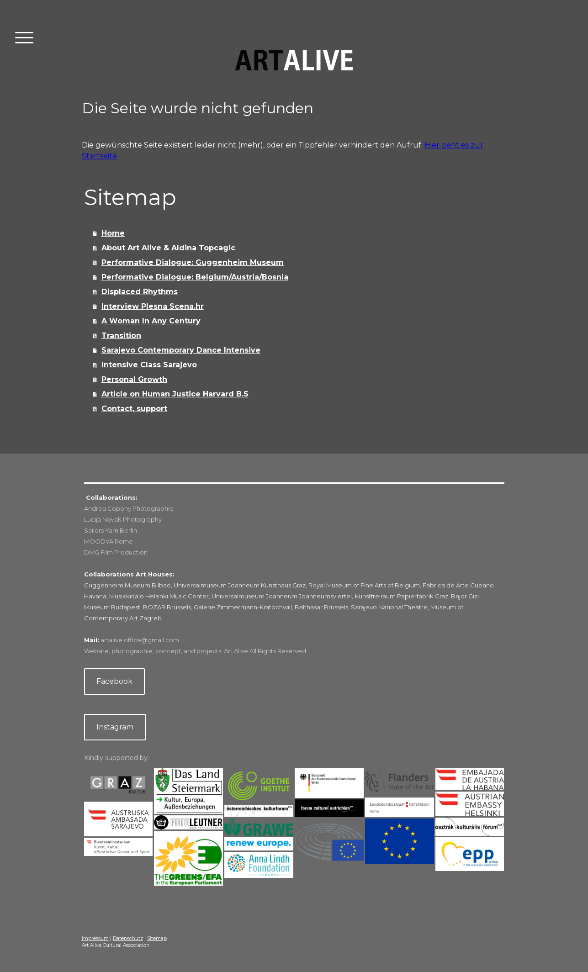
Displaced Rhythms (139, 291)
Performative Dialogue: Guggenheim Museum (192, 262)
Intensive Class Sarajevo (149, 364)
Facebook (114, 681)
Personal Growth (134, 379)
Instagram (114, 727)
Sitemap (157, 938)
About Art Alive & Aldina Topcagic (168, 247)
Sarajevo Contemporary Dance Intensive (180, 350)
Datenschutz (128, 938)
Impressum (95, 938)
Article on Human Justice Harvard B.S (175, 394)
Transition (121, 335)
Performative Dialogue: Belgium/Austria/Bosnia (194, 277)
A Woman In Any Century (151, 321)
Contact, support (134, 408)
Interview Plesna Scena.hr (152, 306)
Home (113, 233)
